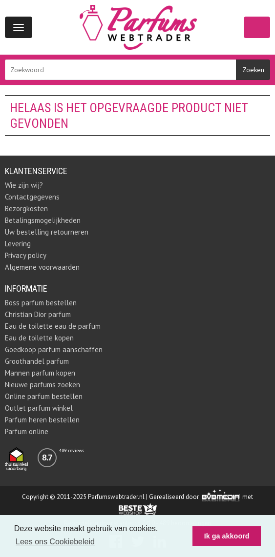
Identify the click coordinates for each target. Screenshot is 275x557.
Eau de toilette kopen (39, 337)
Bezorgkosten (26, 208)
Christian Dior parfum (38, 314)
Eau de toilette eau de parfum (53, 326)
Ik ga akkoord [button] (227, 536)
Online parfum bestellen (44, 396)
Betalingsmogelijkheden (43, 220)
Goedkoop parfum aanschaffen (54, 349)
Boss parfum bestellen (41, 302)
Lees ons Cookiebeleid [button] (55, 541)
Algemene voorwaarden (42, 267)
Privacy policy (25, 255)
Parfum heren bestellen (42, 419)
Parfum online (26, 431)
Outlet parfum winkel (39, 408)
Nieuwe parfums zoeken (42, 384)
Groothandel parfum (37, 361)
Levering (18, 243)
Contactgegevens (32, 196)
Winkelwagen (257, 27)
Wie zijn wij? (24, 185)
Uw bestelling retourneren (46, 232)
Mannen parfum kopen (40, 373)
